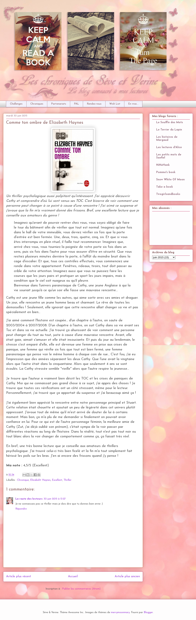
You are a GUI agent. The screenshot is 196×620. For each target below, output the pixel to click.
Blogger (148, 612)
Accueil (73, 576)
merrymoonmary (120, 612)
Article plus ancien (127, 576)
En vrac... (133, 104)
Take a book (164, 187)
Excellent (57, 480)
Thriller (67, 480)
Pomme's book (165, 172)
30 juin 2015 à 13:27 (55, 499)
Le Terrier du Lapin (169, 129)
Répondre (21, 509)
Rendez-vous (94, 104)
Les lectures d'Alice (169, 147)
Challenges (16, 104)
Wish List (114, 104)
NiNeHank (163, 165)
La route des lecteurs (28, 499)
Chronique (23, 480)
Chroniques (36, 104)
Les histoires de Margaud (166, 139)
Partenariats (58, 104)
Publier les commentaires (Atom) (81, 589)
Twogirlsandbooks (168, 194)
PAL (76, 104)
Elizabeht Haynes (40, 480)
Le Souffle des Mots (169, 122)
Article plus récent (18, 576)
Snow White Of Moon (170, 179)
